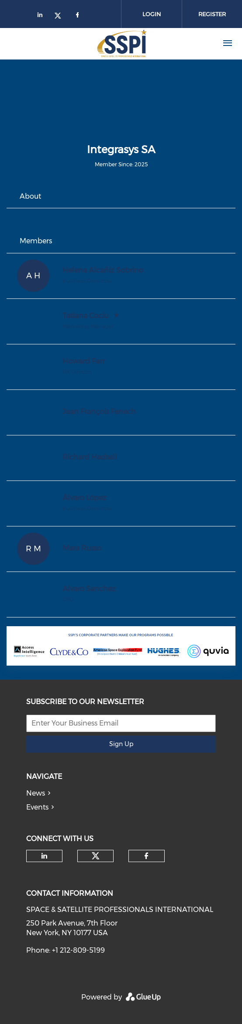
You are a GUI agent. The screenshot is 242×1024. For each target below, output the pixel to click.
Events (37, 807)
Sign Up (121, 744)
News (35, 793)
